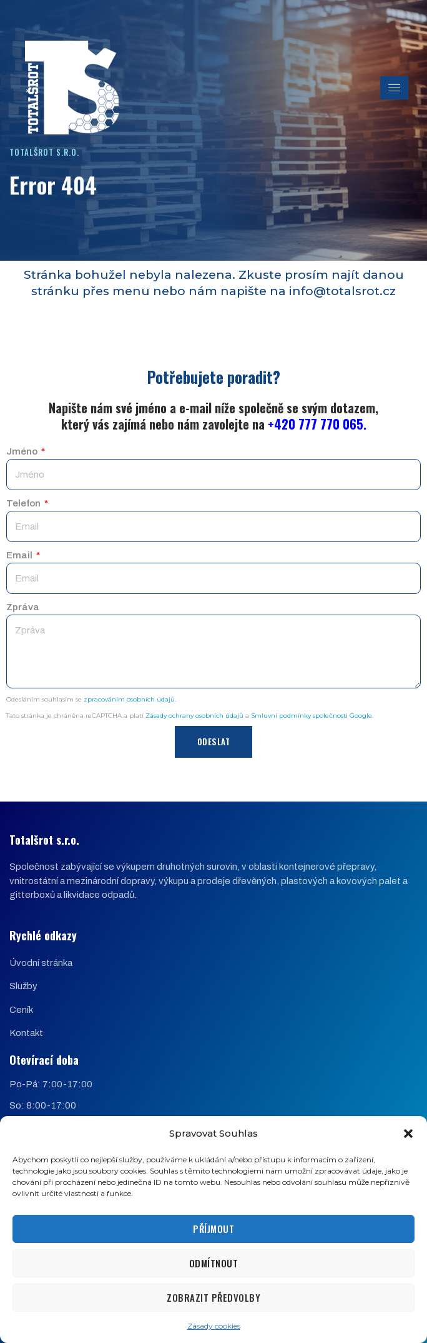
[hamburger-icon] (394, 87)
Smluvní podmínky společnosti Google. (312, 716)
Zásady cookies (213, 1325)
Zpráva (22, 607)
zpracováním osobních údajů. (130, 699)
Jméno (22, 451)
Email (20, 555)
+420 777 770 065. (317, 424)
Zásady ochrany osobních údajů (194, 716)
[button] (408, 1133)
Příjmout (213, 1228)
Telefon (24, 503)
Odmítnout (213, 1263)
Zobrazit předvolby (213, 1297)
